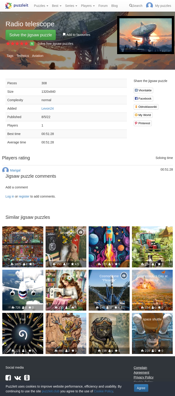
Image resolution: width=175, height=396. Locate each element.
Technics (22, 56)
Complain (140, 368)
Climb (66, 319)
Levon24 (47, 108)
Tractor (152, 233)
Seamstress (65, 276)
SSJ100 (22, 276)
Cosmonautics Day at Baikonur (152, 278)
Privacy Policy (144, 377)
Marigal (15, 170)
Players (88, 6)
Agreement (141, 372)
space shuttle (152, 319)
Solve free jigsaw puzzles (55, 43)
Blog (114, 6)
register (24, 196)
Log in (9, 196)
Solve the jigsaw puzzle (30, 35)
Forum (103, 6)
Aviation (38, 56)
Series (71, 6)
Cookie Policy (103, 391)
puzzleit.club (50, 391)
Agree (141, 388)
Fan (23, 319)
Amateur (66, 233)
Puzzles (41, 6)
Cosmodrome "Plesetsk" (109, 278)
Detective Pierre (22, 233)
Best (57, 6)
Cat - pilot (109, 319)
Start (109, 233)
